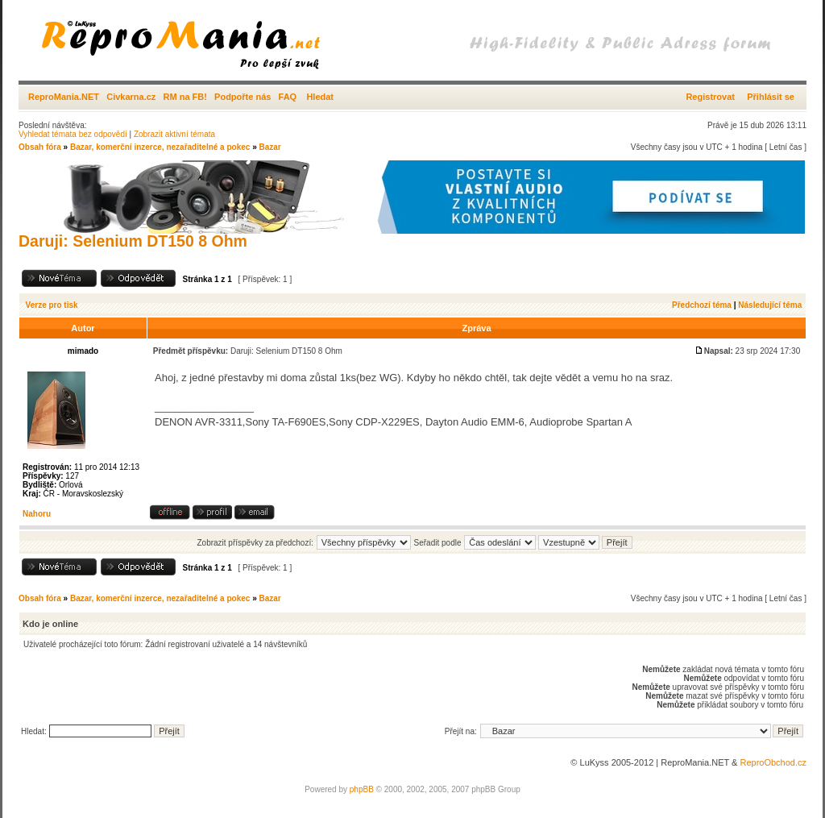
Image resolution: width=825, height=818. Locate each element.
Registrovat (710, 97)
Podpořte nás (242, 97)
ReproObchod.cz (773, 762)
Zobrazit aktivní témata (174, 134)
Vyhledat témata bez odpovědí (73, 134)
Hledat (320, 97)
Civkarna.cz (130, 97)
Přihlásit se (770, 97)
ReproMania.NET (63, 97)
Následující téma (770, 305)
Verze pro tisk (52, 305)
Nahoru (37, 513)
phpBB (362, 789)
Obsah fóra (40, 147)
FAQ (288, 97)
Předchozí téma (702, 305)
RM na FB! (185, 97)
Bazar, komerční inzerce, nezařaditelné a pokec (160, 147)
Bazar (269, 147)
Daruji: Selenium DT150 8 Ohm (133, 241)
